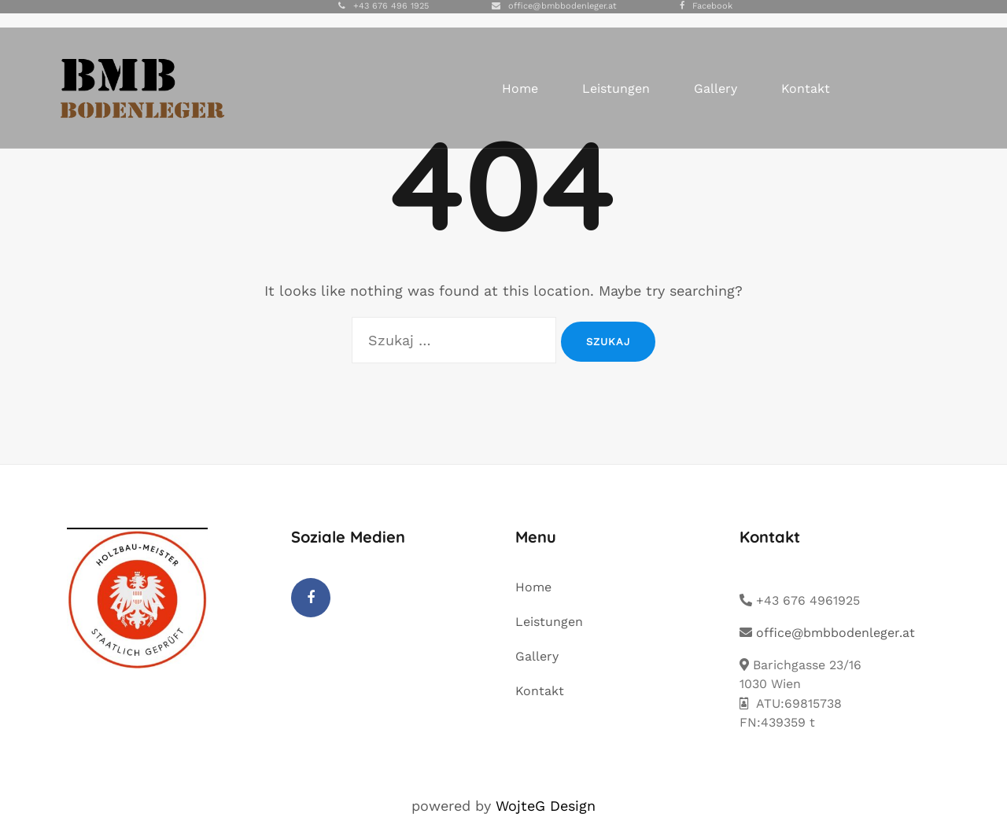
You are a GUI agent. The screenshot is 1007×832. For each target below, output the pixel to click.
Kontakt (805, 88)
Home (520, 88)
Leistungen (616, 88)
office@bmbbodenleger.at (562, 6)
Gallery (715, 88)
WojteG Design (546, 805)
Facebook (712, 6)
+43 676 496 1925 (391, 6)
